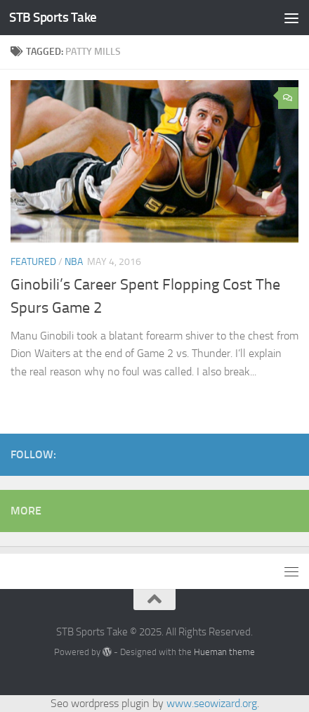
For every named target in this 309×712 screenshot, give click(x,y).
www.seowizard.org (211, 703)
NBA (74, 262)
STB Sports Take (53, 17)
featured (33, 262)
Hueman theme (224, 652)
